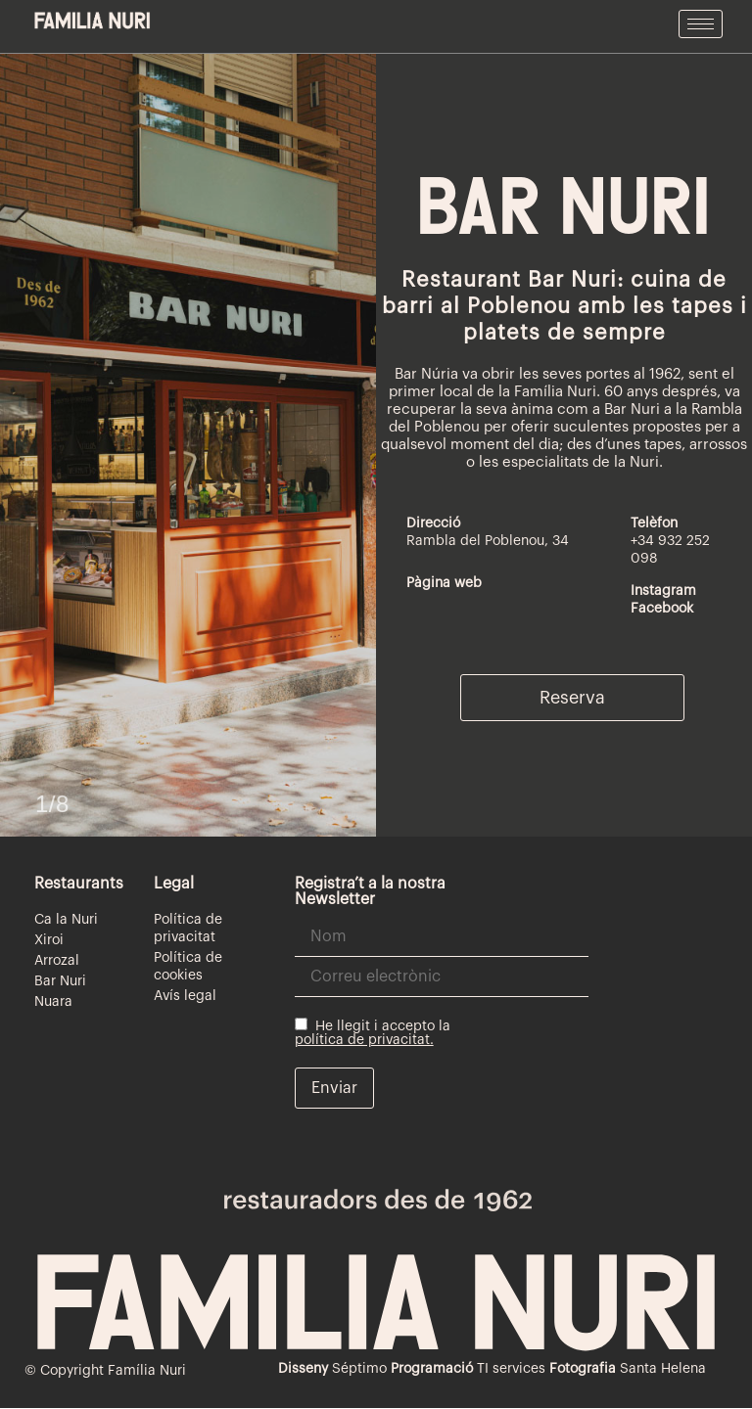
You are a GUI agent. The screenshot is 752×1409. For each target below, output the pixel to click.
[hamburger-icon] (701, 24)
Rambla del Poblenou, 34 (487, 541)
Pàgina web (444, 583)
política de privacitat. (364, 1040)
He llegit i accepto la (372, 1032)
